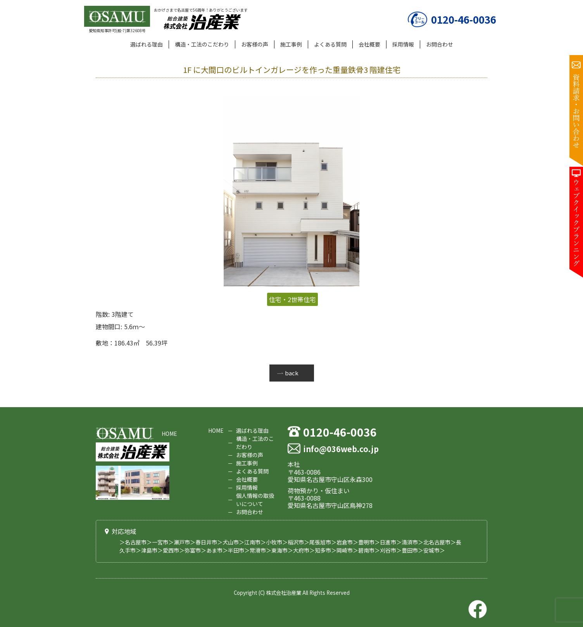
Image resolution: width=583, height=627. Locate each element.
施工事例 (291, 44)
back (291, 373)
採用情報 (403, 44)
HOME (169, 433)
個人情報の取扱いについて (255, 500)
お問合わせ (439, 44)
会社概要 (369, 44)
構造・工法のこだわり (202, 44)
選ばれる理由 (146, 44)
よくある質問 (330, 44)
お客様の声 (254, 44)
